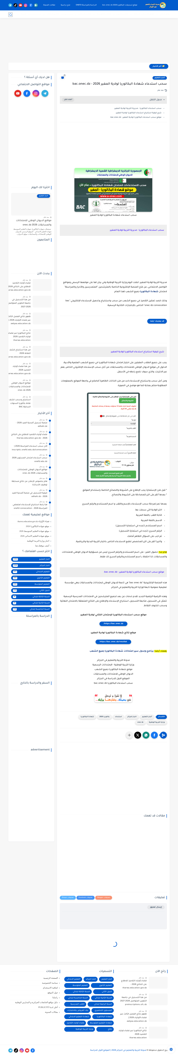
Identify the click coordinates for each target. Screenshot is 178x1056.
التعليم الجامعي (53, 14)
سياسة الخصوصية (50, 983)
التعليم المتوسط (104, 14)
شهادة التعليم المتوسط (101, 1023)
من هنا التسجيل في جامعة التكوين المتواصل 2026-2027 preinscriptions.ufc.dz (19, 304)
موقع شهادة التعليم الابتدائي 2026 (34, 536)
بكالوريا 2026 (104, 717)
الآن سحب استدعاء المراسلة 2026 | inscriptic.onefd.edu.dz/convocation (29, 448)
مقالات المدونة (49, 5)
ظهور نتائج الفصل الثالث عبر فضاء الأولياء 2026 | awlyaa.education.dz (19, 320)
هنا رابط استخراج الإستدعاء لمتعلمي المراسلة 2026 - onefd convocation (30, 507)
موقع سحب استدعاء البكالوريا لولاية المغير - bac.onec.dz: (135, 117)
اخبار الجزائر (132, 717)
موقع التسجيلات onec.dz (144, 14)
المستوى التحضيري (103, 1010)
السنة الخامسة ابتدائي (31, 609)
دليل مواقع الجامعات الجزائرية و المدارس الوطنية (36, 1002)
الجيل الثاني (31, 590)
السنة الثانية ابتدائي (31, 603)
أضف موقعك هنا (42, 546)
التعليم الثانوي (122, 14)
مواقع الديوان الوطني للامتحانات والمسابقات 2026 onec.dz (33, 222)
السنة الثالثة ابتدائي (31, 597)
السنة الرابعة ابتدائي (103, 1004)
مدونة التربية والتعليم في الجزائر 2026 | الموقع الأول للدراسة (118, 1050)
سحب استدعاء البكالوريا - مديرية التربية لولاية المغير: (137, 108)
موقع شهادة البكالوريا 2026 (37, 526)
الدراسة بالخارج (34, 14)
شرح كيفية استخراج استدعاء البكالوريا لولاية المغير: (138, 113)
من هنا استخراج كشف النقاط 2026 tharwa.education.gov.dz (18, 353)
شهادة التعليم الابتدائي (79, 1017)
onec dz (140, 722)
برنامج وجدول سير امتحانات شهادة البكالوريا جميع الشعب (122, 651)
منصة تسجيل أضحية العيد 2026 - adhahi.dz (31, 425)
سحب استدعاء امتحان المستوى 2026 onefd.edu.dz (29, 460)
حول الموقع (53, 993)
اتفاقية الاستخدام (50, 988)
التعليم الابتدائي (84, 14)
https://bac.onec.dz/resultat (113, 642)
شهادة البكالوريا (149, 291)
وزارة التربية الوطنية (157, 722)
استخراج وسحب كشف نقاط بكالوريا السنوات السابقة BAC (20, 403)
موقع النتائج (165, 14)
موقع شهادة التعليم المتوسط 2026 (34, 531)
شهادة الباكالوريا (104, 1017)
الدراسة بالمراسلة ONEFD (86, 5)
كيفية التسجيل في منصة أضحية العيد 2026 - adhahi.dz (29, 495)
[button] (154, 735)
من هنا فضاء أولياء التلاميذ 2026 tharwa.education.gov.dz (18, 370)
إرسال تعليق (156, 907)
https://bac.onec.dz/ (113, 624)
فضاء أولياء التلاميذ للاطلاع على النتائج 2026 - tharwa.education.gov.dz (18, 286)
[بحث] (10, 15)
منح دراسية (65, 5)
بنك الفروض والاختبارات (77, 1010)
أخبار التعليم (160, 78)
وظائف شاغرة (67, 14)
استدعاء (118, 717)
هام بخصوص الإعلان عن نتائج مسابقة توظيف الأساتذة (29, 483)
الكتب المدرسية (77, 1004)
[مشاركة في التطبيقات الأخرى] (129, 735)
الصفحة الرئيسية (50, 978)
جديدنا (23, 14)
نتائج (110, 1029)
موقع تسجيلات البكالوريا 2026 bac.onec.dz (119, 5)
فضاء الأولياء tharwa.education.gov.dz (33, 521)
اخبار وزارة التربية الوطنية (38, 541)
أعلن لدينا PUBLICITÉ (48, 1007)
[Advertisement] (89, 41)
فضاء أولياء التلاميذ (75, 1023)
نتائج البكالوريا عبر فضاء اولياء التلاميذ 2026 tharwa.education (19, 337)
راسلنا (55, 997)
